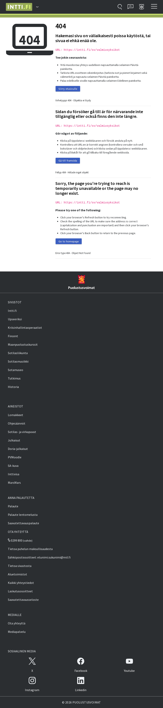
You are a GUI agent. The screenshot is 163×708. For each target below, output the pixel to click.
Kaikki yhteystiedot (21, 583)
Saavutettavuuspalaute (23, 523)
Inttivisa (13, 474)
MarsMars (14, 483)
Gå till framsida (68, 160)
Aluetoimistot (17, 574)
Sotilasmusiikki (18, 361)
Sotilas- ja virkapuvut (22, 432)
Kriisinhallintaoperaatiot (25, 328)
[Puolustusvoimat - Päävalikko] (35, 7)
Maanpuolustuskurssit (23, 344)
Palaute (13, 506)
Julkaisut (14, 440)
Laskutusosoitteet (20, 591)
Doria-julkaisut (18, 449)
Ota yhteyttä (16, 623)
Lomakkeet (15, 415)
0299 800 (15, 540)
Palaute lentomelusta (23, 515)
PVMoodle (14, 457)
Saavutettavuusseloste (23, 600)
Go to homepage (69, 241)
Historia (13, 387)
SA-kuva (13, 466)
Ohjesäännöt (16, 423)
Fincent (13, 336)
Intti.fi (12, 311)
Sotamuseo (15, 370)
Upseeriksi (15, 319)
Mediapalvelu (17, 632)
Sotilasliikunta (18, 353)
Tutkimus (14, 378)
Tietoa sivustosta (19, 566)
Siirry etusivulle (68, 88)
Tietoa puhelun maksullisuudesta (30, 549)
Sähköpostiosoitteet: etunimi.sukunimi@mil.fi (39, 557)
